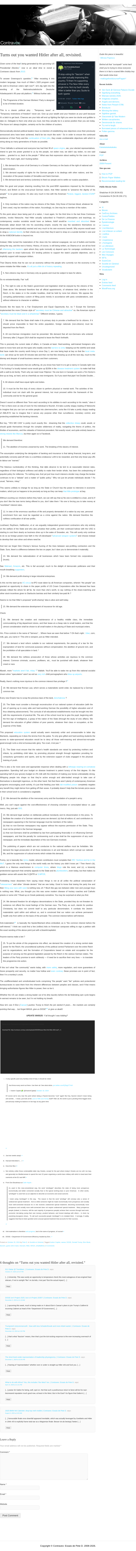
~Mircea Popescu (107, 58)
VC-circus (26, 583)
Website (3, 1504)
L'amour (105, 225)
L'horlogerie (107, 243)
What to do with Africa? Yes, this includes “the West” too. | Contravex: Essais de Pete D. (39, 1382)
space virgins (59, 148)
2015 (23, 71)
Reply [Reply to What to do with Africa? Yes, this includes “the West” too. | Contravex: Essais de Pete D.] (8, 1399)
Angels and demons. (111, 102)
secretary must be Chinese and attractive (54, 310)
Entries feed (107, 282)
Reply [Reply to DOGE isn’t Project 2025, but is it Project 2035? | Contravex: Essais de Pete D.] (8, 1315)
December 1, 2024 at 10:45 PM (15, 1359)
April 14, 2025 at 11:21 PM (13, 1384)
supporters (19, 570)
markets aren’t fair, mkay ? (25, 671)
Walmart (8, 566)
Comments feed (109, 285)
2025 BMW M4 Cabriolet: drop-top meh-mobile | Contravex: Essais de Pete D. (36, 1411)
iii (31, 78)
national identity (16, 232)
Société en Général (36, 1242)
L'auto (104, 237)
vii (15, 922)
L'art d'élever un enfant (112, 231)
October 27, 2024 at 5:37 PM (14, 1271)
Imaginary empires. (110, 99)
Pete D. (25, 1242)
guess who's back (12, 1246)
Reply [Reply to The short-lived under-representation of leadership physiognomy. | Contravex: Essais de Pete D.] (8, 1371)
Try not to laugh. (109, 125)
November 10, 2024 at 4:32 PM (15, 1331)
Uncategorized (108, 267)
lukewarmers (6, 884)
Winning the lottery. (110, 110)
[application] (47, 1047)
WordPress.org (108, 288)
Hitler (28, 1246)
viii (47, 1008)
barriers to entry (58, 348)
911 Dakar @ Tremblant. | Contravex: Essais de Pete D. (27, 1269)
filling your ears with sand (15, 888)
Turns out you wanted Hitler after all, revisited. (41, 54)
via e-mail (103, 139)
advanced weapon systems (65, 536)
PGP (101, 155)
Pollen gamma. (108, 131)
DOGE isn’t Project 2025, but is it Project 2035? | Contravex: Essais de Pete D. (36, 1298)
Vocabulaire (107, 270)
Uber (88, 633)
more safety (51, 967)
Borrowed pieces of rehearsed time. (117, 128)
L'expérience (107, 240)
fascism (2, 1246)
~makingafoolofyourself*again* (112, 78)
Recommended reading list (113, 181)
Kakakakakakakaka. (108, 147)
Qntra (25, 860)
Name (3, 1484)
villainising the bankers (12, 249)
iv (32, 93)
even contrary (57, 971)
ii (19, 67)
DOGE (69, 1242)
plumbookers (62, 871)
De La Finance (108, 219)
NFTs (104, 258)
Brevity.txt (106, 108)
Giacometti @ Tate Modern (113, 116)
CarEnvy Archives (109, 213)
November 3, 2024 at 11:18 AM (15, 1300)
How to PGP (107, 174)
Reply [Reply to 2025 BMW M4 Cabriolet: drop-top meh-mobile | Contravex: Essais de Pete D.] (8, 1427)
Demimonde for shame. (112, 122)
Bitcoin (105, 210)
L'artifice (105, 234)
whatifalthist (40, 1246)
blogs (59, 867)
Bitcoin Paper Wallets (111, 177)
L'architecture (107, 228)
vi (67, 681)
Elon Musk (86, 1242)
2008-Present (105, 163)
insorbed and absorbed (78, 221)
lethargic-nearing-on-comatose (81, 767)
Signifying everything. (111, 93)
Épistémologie (108, 222)
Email (3, 1494)
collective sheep (73, 423)
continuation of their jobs (39, 138)
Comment (5, 1452)
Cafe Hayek (27, 1182)
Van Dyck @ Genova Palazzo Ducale (118, 90)
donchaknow (59, 698)
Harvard (22, 1246)
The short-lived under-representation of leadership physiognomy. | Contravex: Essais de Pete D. (43, 1357)
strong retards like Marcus (11, 434)
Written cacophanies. (111, 119)
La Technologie (108, 249)
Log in (104, 279)
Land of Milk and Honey (40, 1099)
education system (22, 732)
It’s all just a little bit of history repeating (44, 266)
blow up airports (75, 674)
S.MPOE (41, 874)
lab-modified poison (69, 785)
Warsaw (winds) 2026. (111, 96)
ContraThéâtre (108, 216)
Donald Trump (77, 1242)
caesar (63, 1242)
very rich (42, 674)
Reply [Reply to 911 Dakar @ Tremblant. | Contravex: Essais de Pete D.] (8, 1286)
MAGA (32, 1246)
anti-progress (30, 1231)
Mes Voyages (108, 255)
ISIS (20, 808)
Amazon (16, 566)
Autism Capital (55, 1242)
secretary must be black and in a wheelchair (20, 314)
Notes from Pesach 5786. (113, 105)
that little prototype (71, 491)
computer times (42, 867)
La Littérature (107, 246)
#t (102, 207)
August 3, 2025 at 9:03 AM (13, 1413)
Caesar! (23, 1005)
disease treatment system (68, 368)
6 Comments (49, 1246)
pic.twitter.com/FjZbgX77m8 (63, 1085)
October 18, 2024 (42, 1091)
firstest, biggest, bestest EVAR (81, 194)
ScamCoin (106, 261)
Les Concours (108, 252)
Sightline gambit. (109, 113)
